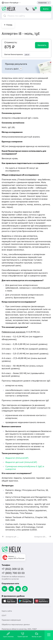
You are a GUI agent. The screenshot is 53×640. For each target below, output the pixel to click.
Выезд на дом (36, 634)
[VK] (4, 589)
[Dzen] (18, 589)
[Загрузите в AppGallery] (41, 600)
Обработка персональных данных (16, 624)
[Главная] (26, 549)
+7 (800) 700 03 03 (13, 572)
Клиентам (42, 3)
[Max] (25, 589)
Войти (45, 9)
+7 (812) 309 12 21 (12, 568)
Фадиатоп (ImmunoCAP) (16, 458)
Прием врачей (23, 634)
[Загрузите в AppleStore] (9, 600)
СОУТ (4, 615)
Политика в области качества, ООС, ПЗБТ (19, 629)
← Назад (8, 24)
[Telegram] (11, 589)
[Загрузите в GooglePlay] (25, 600)
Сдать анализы (8, 634)
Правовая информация (11, 620)
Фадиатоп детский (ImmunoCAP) (21, 462)
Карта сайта (7, 611)
